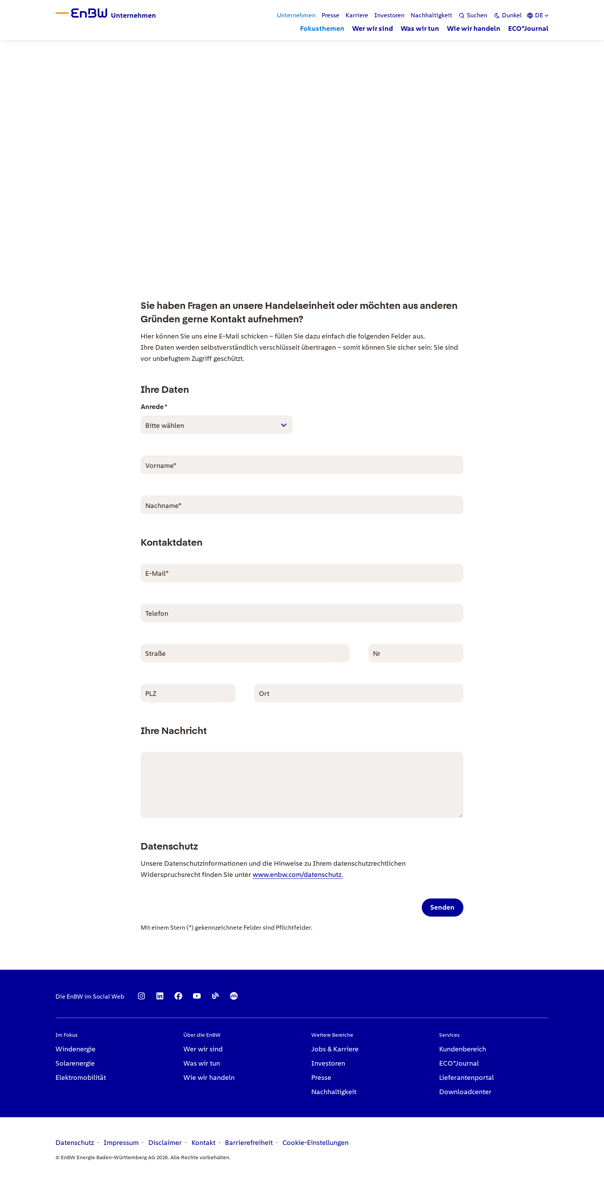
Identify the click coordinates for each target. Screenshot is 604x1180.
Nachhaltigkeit (333, 1092)
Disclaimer (165, 1142)
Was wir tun (201, 1063)
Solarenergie (75, 1063)
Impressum (121, 1142)
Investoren (328, 1063)
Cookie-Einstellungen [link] (315, 1142)
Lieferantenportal (466, 1077)
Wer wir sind (203, 1049)
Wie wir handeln (209, 1077)
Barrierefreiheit (249, 1142)
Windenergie (75, 1049)
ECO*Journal (459, 1063)
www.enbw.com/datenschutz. (298, 874)
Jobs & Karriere (335, 1049)
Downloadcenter (465, 1092)
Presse (321, 1077)
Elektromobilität (80, 1077)
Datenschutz (74, 1142)
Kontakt (203, 1142)
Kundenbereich (462, 1049)
